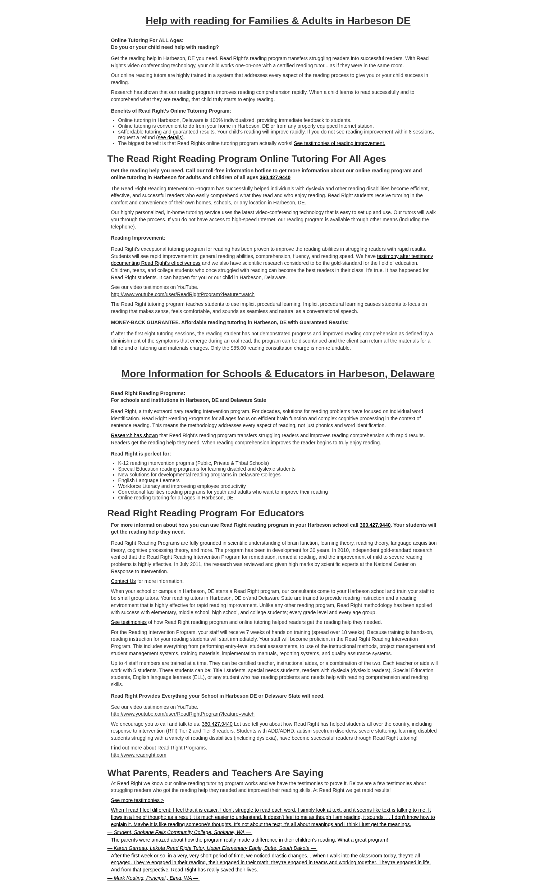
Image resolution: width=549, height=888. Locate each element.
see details (170, 137)
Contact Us (123, 581)
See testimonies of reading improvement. (339, 143)
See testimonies (129, 622)
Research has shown (134, 435)
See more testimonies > (137, 800)
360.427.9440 (275, 177)
